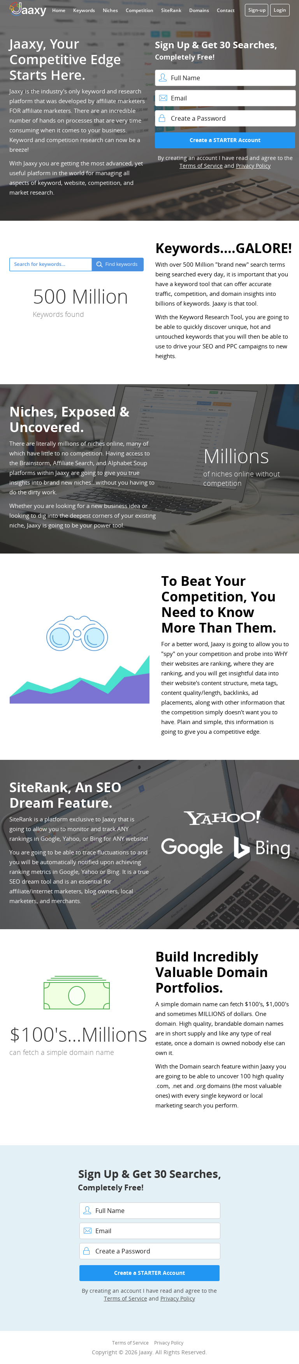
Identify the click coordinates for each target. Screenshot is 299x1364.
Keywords (84, 10)
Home (58, 10)
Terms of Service (201, 165)
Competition (139, 10)
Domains (199, 10)
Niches (110, 10)
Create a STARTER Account (225, 140)
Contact (226, 10)
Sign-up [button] (257, 10)
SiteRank (171, 10)
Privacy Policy (253, 165)
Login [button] (280, 10)
